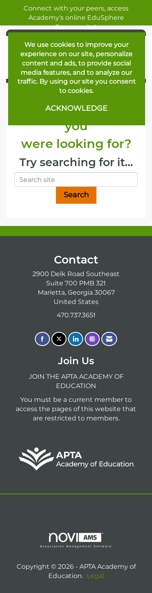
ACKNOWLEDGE (76, 108)
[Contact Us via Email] (109, 339)
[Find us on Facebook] (42, 339)
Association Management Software (76, 540)
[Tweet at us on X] (58, 339)
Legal (95, 576)
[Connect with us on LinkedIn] (75, 339)
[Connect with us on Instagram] (92, 339)
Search (76, 194)
